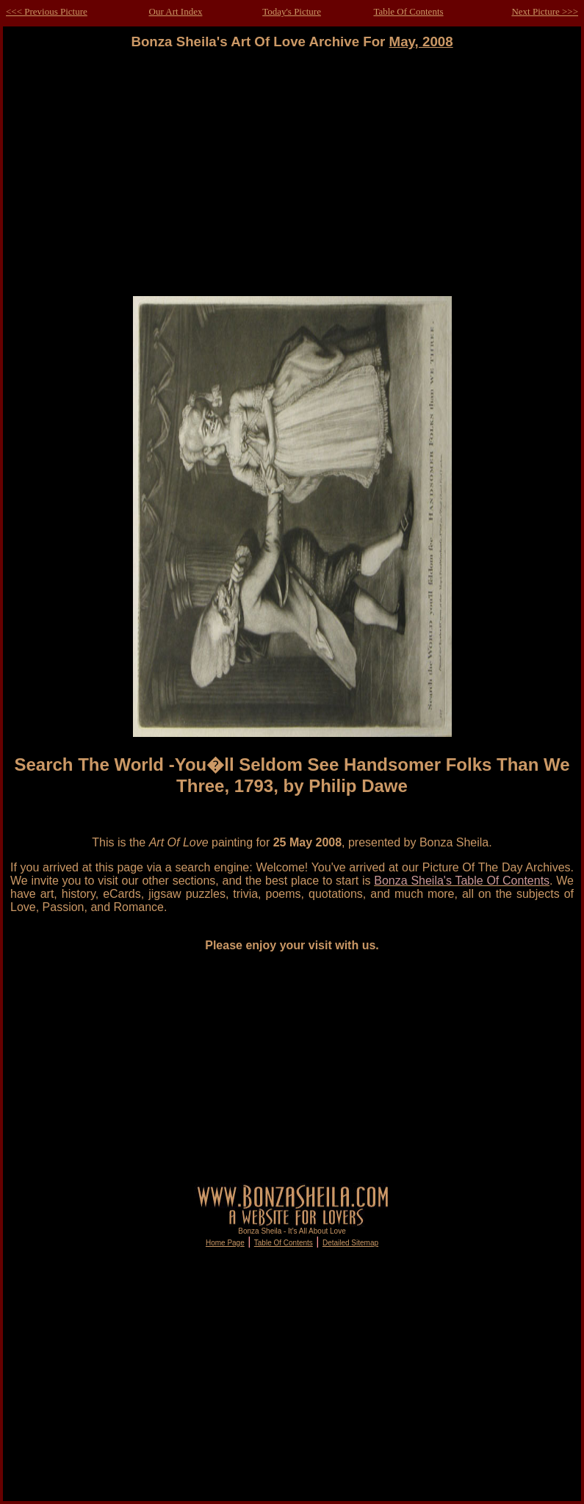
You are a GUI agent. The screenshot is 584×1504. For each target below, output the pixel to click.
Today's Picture (291, 11)
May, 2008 (421, 41)
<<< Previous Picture (46, 11)
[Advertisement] (292, 180)
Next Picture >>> (544, 11)
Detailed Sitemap (350, 1243)
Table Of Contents (408, 11)
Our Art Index (176, 11)
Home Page (225, 1243)
